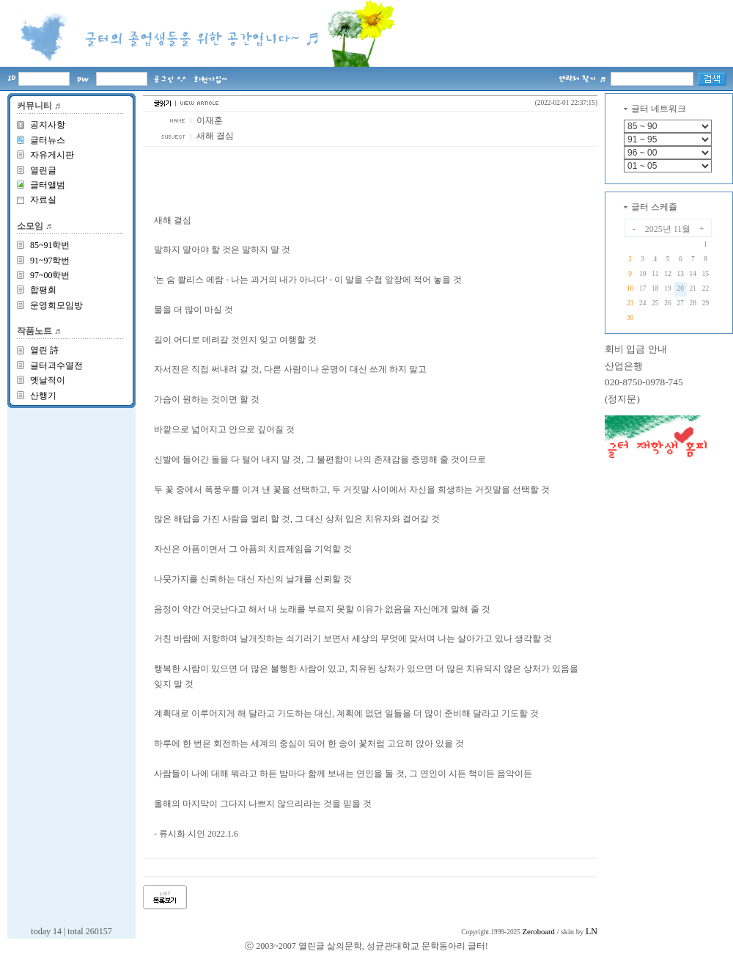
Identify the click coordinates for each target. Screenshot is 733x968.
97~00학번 (50, 275)
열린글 (43, 170)
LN (591, 931)
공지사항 (47, 125)
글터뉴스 (47, 140)
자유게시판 (52, 155)
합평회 (43, 290)
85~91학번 (50, 245)
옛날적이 (47, 380)
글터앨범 (47, 185)
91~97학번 (50, 260)
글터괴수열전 (56, 365)
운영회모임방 (56, 305)
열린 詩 (44, 350)
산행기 (43, 395)
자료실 (43, 199)
